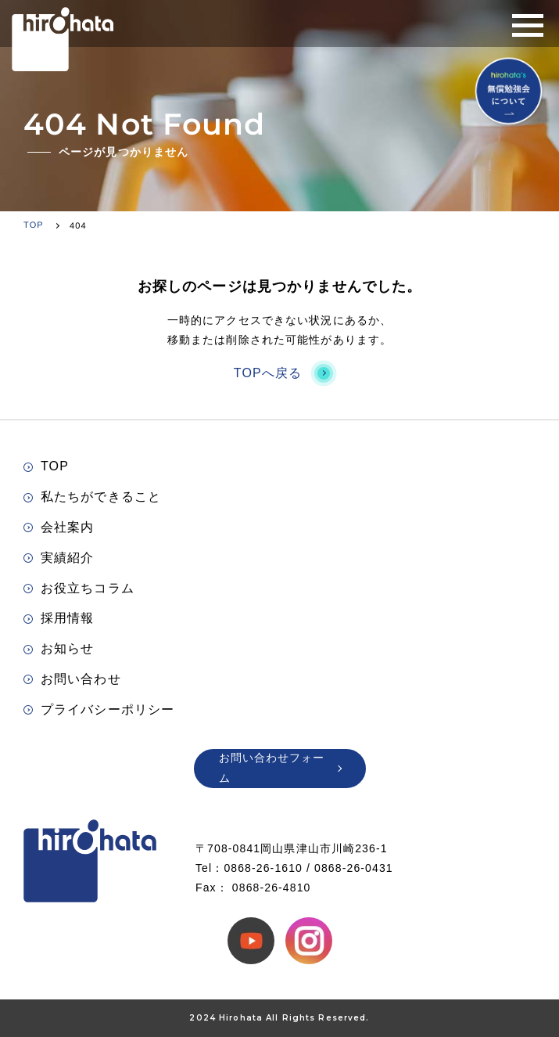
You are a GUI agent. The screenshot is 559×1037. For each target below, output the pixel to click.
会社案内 (58, 527)
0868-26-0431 (353, 868)
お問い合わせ (72, 679)
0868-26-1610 (263, 868)
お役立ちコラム (78, 588)
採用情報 (58, 618)
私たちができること (92, 496)
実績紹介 (58, 557)
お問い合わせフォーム (280, 767)
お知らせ (58, 648)
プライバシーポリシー (98, 709)
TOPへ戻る (279, 373)
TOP (46, 466)
